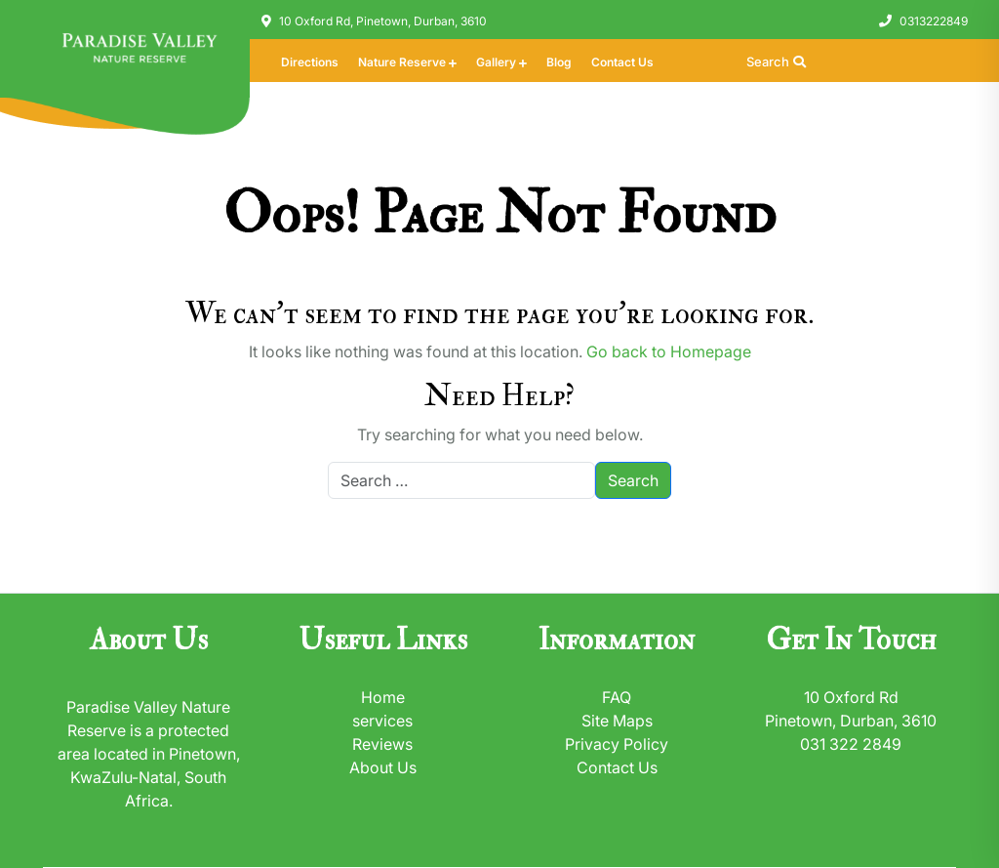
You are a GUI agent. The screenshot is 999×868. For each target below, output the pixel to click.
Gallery (496, 62)
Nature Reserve (402, 62)
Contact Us (622, 62)
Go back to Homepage (668, 351)
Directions (310, 62)
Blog (559, 62)
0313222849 (933, 21)
